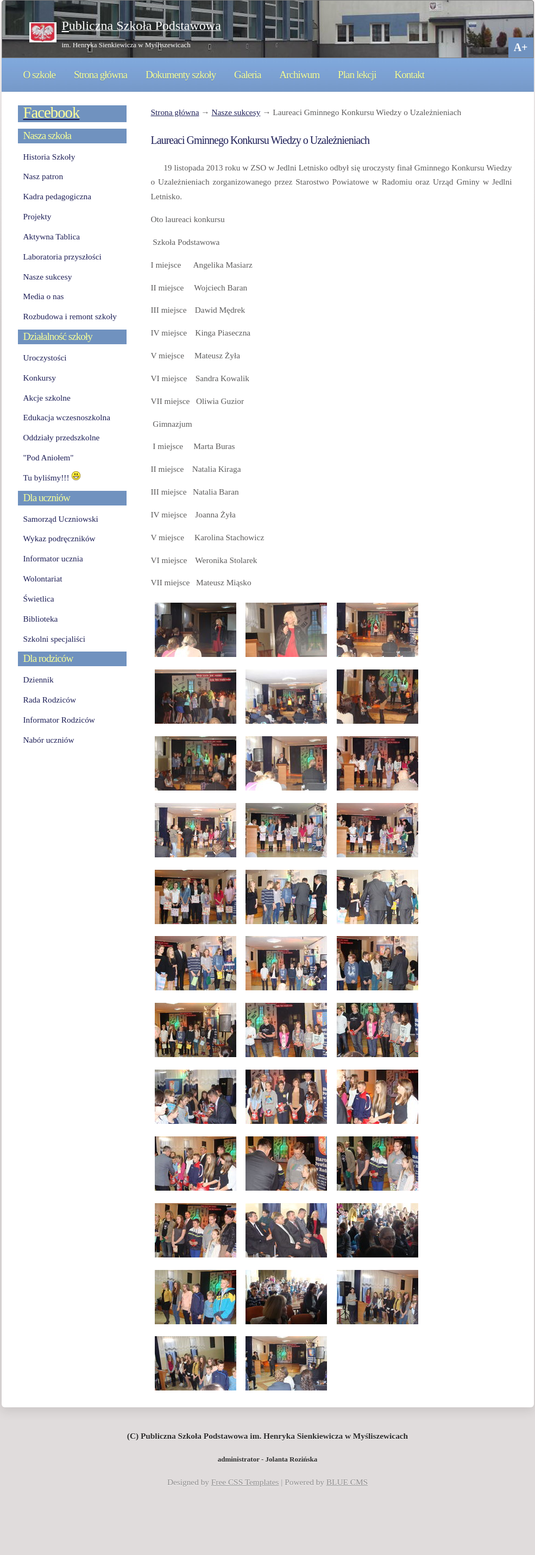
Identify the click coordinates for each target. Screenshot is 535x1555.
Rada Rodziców (49, 699)
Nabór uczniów (48, 739)
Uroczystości (45, 357)
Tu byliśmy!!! (52, 477)
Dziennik (38, 679)
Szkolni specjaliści (54, 638)
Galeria (247, 74)
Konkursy (39, 377)
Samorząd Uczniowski (60, 518)
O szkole (39, 74)
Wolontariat (42, 578)
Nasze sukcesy (235, 112)
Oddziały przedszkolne (61, 437)
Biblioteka (40, 618)
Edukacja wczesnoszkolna (66, 417)
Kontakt (409, 74)
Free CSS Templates (245, 1482)
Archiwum (299, 74)
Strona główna (100, 74)
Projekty (37, 216)
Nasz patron (43, 176)
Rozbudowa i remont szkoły (70, 316)
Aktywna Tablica (51, 236)
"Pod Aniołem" (48, 457)
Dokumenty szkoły (181, 74)
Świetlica (38, 598)
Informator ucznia (53, 558)
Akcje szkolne (47, 397)
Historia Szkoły (49, 156)
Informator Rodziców (59, 719)
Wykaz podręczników (59, 538)
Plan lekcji (357, 74)
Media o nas (43, 296)
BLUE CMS (347, 1482)
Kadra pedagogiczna (57, 196)
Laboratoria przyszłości (62, 256)
